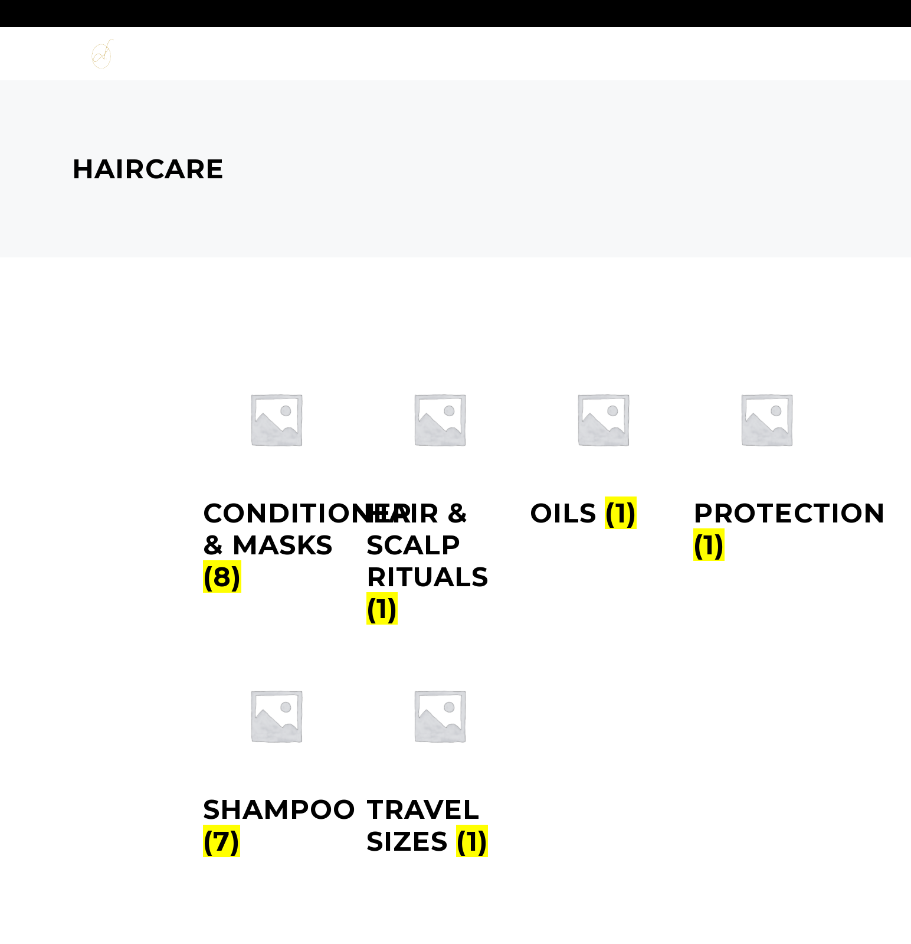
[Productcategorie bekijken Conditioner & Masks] (276, 538)
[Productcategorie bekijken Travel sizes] (439, 818)
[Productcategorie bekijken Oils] (603, 506)
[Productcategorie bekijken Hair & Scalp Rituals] (439, 554)
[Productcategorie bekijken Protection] (766, 522)
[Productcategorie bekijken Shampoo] (276, 818)
